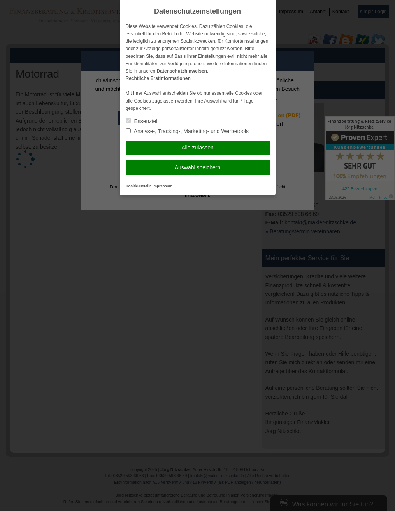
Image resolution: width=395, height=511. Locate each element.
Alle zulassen (197, 147)
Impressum (162, 186)
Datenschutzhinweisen (182, 71)
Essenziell (142, 121)
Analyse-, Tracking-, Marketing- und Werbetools (187, 131)
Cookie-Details (139, 186)
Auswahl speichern (198, 167)
